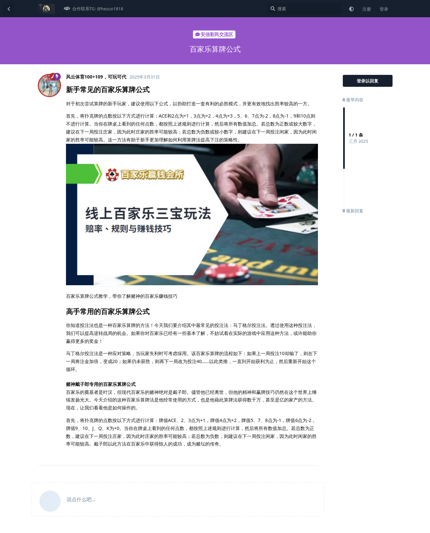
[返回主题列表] (9, 9)
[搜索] (304, 9)
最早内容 (352, 100)
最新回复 (352, 211)
